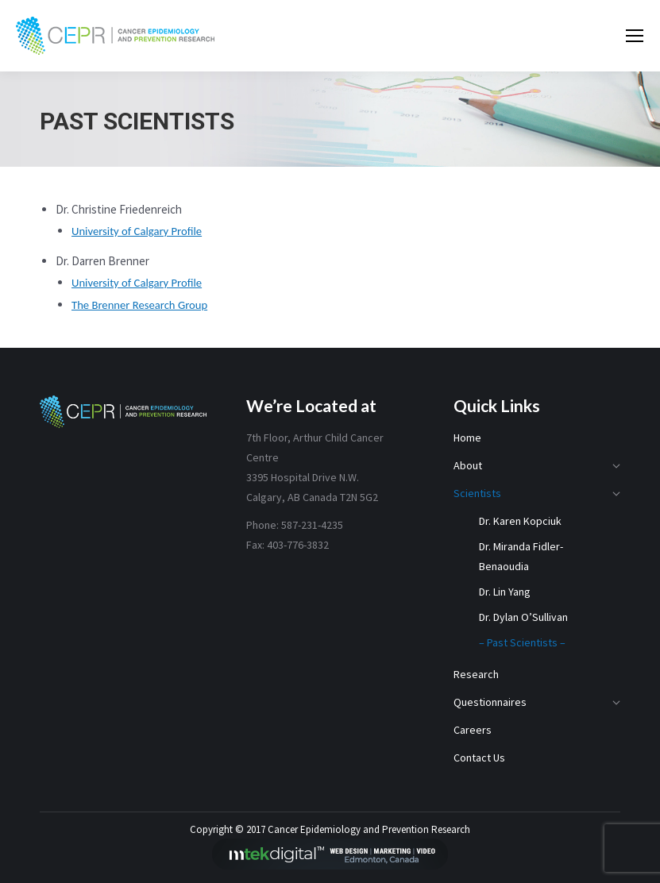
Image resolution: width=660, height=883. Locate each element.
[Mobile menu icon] (634, 35)
